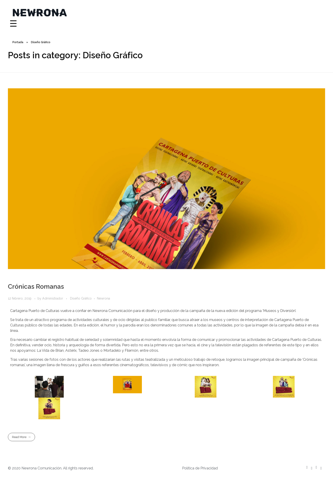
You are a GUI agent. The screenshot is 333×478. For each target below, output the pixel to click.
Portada (17, 42)
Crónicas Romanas (36, 286)
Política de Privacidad (200, 468)
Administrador (53, 298)
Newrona (103, 298)
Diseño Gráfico (81, 298)
